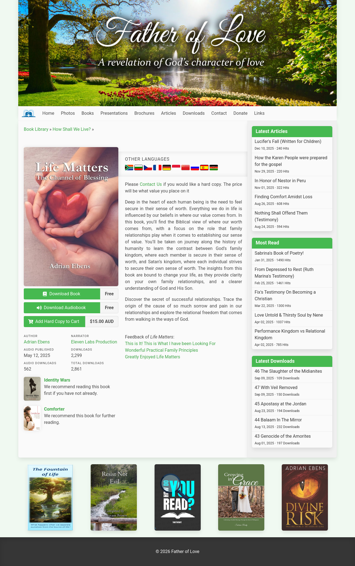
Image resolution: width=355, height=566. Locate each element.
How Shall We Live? (72, 129)
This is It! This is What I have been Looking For (170, 343)
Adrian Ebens (37, 342)
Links (259, 113)
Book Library (36, 129)
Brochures (144, 113)
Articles (168, 113)
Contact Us (151, 184)
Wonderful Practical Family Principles (161, 350)
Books (88, 113)
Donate (240, 113)
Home (48, 113)
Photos (68, 113)
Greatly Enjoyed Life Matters (152, 356)
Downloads (194, 113)
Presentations (114, 113)
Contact (219, 113)
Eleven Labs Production (94, 342)
